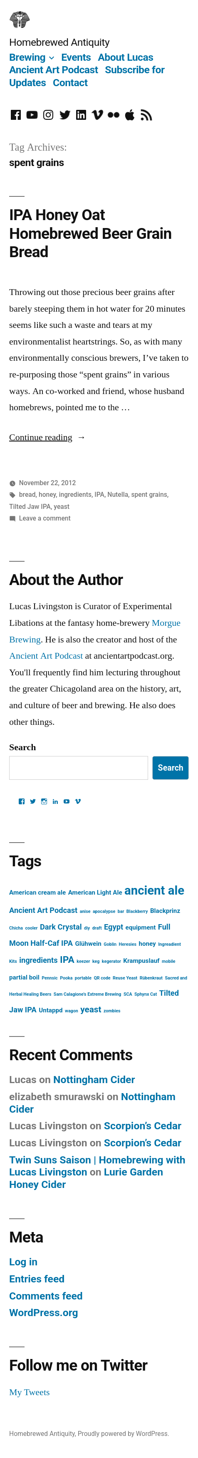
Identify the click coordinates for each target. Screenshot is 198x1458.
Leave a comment (45, 518)
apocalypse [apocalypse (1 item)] (104, 911)
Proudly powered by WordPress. (123, 1434)
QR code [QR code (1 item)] (102, 978)
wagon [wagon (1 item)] (71, 1011)
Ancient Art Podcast (53, 70)
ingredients (75, 494)
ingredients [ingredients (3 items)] (38, 960)
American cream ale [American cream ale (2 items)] (37, 892)
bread (27, 494)
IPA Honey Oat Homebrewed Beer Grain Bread (90, 233)
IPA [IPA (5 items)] (67, 959)
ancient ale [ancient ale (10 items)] (154, 890)
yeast (61, 507)
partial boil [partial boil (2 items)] (24, 977)
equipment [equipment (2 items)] (141, 927)
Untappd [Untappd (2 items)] (50, 1010)
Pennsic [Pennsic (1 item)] (49, 978)
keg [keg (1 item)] (95, 961)
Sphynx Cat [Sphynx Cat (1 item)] (145, 994)
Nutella (117, 494)
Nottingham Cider (94, 1080)
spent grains (149, 494)
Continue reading (47, 437)
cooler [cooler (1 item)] (31, 928)
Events (76, 57)
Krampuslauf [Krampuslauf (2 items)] (141, 961)
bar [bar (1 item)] (121, 911)
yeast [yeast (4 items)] (90, 1009)
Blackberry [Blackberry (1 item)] (137, 911)
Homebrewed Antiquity (59, 42)
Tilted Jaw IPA (30, 507)
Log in (23, 1262)
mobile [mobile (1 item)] (169, 961)
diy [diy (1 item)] (87, 928)
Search (22, 747)
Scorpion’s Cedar (142, 1126)
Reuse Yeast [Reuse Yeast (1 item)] (125, 978)
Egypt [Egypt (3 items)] (113, 926)
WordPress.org (43, 1313)
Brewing (27, 57)
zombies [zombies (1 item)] (112, 1011)
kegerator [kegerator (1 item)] (111, 961)
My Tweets (29, 1392)
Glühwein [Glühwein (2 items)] (88, 943)
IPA (99, 494)
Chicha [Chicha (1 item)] (16, 928)
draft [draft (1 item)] (97, 928)
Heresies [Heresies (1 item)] (127, 944)
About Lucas (125, 57)
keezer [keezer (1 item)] (83, 961)
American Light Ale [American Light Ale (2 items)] (95, 892)
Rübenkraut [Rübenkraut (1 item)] (151, 978)
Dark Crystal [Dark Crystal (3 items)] (61, 926)
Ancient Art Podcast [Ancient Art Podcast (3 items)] (43, 910)
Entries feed (36, 1279)
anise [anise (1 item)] (85, 911)
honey (47, 494)
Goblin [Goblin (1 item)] (110, 944)
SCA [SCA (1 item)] (128, 994)
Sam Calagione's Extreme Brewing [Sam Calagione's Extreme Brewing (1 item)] (87, 994)
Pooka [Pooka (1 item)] (66, 978)
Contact (70, 83)
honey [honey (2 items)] (147, 943)
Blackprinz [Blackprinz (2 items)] (165, 911)
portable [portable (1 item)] (83, 978)
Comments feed (46, 1296)
